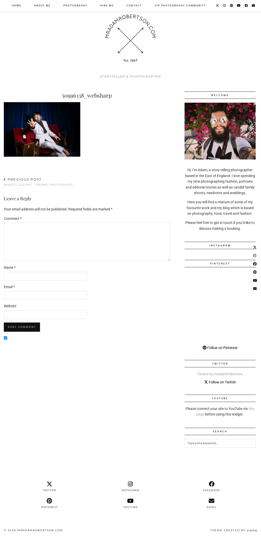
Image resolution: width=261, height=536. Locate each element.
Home (16, 5)
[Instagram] (224, 5)
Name (10, 267)
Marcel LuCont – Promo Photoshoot (38, 182)
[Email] (253, 5)
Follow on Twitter (220, 382)
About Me (42, 5)
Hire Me (107, 5)
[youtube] (130, 503)
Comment (13, 219)
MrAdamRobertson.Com (40, 530)
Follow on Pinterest (220, 348)
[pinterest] (49, 503)
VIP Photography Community (180, 5)
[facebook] (211, 486)
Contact (134, 5)
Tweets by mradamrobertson (220, 374)
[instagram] (130, 486)
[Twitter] (217, 5)
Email (9, 287)
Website (10, 306)
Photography (75, 5)
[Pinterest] (231, 5)
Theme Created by (233, 530)
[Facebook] (246, 5)
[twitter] (49, 486)
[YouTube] (239, 5)
